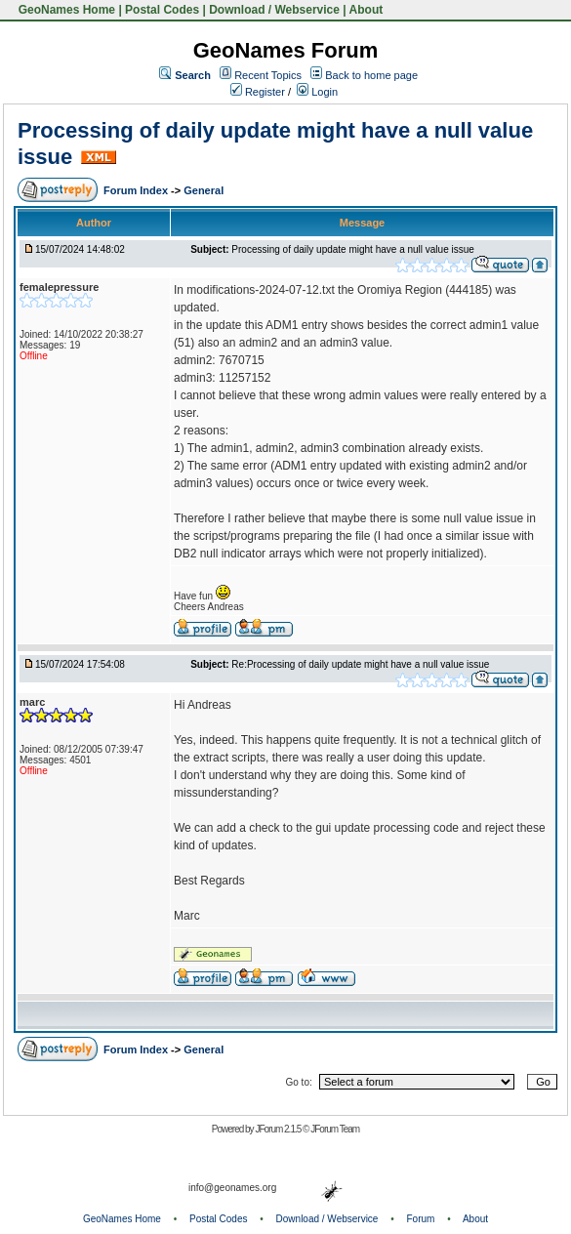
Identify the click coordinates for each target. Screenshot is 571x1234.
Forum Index (137, 190)
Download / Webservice (274, 10)
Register (257, 92)
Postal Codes (162, 10)
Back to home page (371, 75)
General (204, 190)
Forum (421, 1218)
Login (317, 92)
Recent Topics (268, 75)
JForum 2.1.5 (279, 1129)
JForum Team (334, 1129)
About (366, 10)
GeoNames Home (65, 10)
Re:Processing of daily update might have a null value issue (360, 664)
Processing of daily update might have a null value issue (352, 249)
